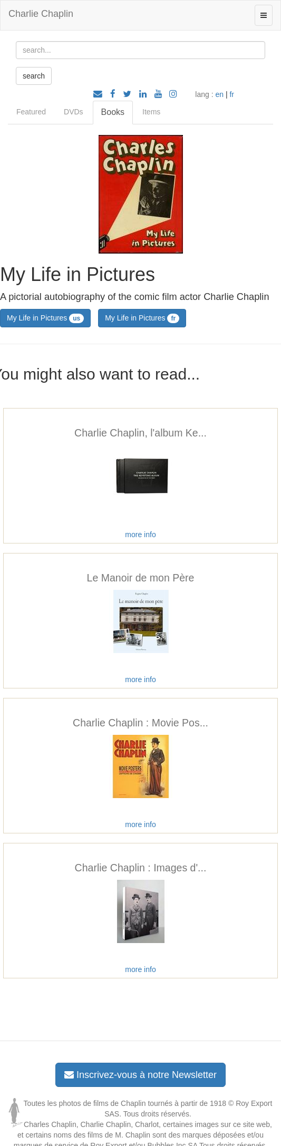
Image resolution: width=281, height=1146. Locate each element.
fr (231, 94)
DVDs (73, 112)
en (219, 94)
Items (151, 112)
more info (140, 534)
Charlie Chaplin (40, 13)
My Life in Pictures (45, 318)
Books (112, 112)
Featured (31, 112)
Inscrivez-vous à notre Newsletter (140, 1075)
